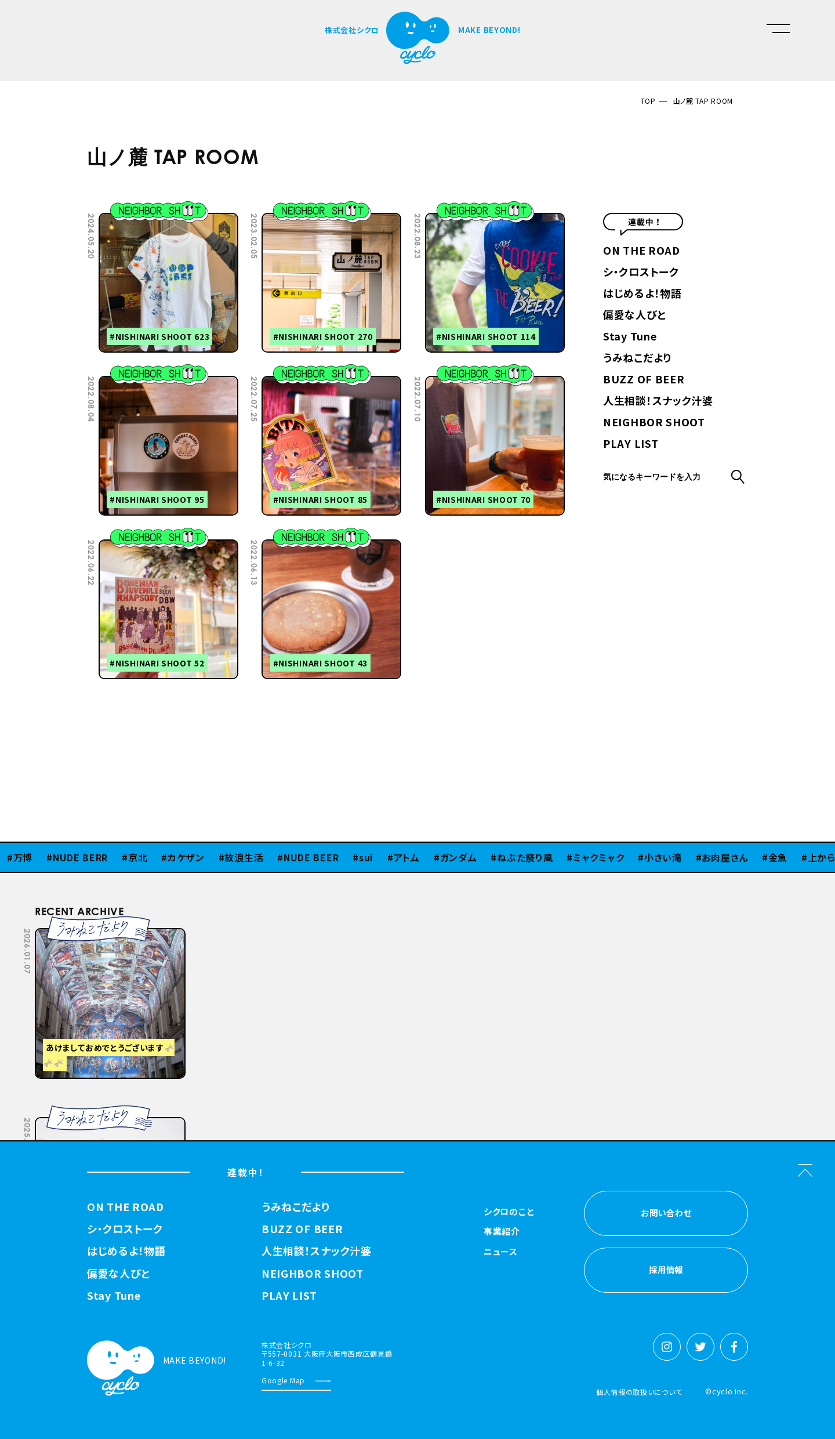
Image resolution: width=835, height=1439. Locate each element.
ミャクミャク (598, 857)
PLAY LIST (630, 444)
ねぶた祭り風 (525, 857)
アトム (407, 857)
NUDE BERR (80, 857)
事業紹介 (502, 1232)
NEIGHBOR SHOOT (654, 422)
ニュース (501, 1252)
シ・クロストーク (641, 272)
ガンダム (458, 857)
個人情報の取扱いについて (639, 1392)
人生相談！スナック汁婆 (658, 401)
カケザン (186, 857)
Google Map (283, 1380)
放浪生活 (243, 857)
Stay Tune (629, 337)
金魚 (777, 857)
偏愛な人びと (634, 315)
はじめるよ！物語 (642, 294)
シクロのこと (509, 1212)
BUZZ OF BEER (643, 380)
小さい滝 (663, 857)
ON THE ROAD (641, 251)
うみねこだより (637, 358)
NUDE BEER (311, 857)
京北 (137, 857)
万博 (22, 857)
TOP (648, 101)
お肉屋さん (725, 857)
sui (366, 857)
